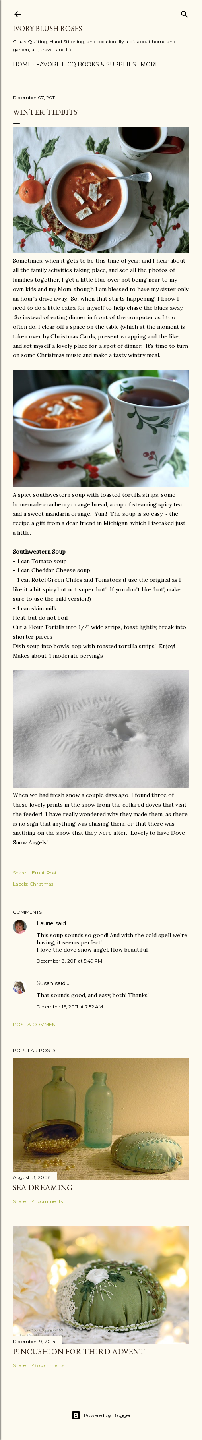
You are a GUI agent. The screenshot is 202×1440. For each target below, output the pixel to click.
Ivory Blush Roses (47, 28)
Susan (46, 983)
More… (151, 64)
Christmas (41, 884)
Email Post (44, 873)
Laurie (45, 923)
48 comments (48, 1365)
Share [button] (19, 873)
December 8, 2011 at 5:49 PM (69, 961)
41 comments (47, 1201)
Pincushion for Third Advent (79, 1351)
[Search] (184, 12)
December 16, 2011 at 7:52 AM (70, 1007)
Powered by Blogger (101, 1415)
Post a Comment (35, 1024)
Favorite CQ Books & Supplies (86, 64)
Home (22, 64)
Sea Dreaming (43, 1187)
